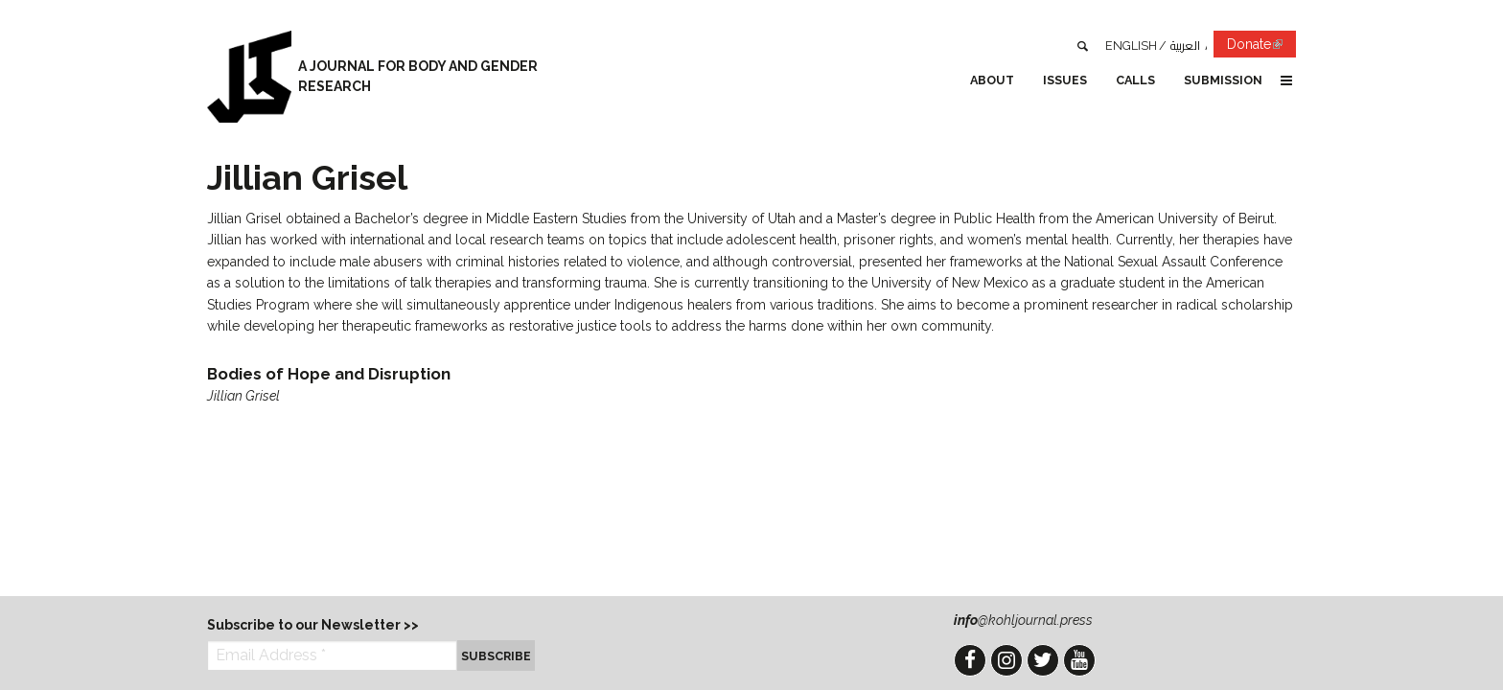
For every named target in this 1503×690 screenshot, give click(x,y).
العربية (1185, 45)
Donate (1261, 47)
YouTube (1079, 660)
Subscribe (496, 656)
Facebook (970, 660)
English (1131, 45)
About (992, 80)
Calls (1135, 80)
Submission (1223, 80)
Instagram (1006, 660)
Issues (1065, 80)
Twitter (1043, 660)
